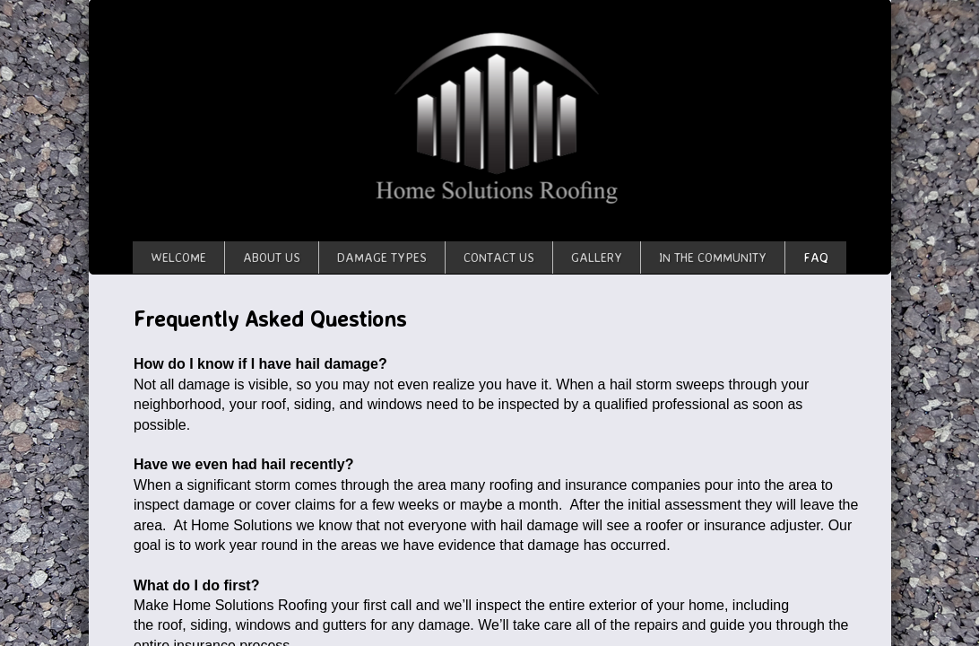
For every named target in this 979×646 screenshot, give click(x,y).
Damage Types (382, 257)
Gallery (596, 257)
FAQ (815, 257)
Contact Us (499, 257)
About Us (271, 257)
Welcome (178, 257)
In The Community (713, 257)
